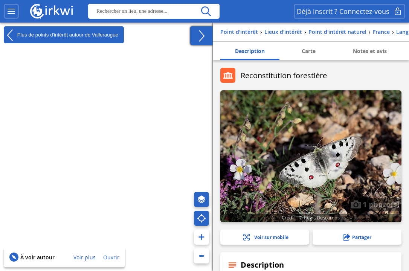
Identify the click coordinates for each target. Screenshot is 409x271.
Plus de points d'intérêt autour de (61, 35)
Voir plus (84, 257)
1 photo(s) (375, 204)
